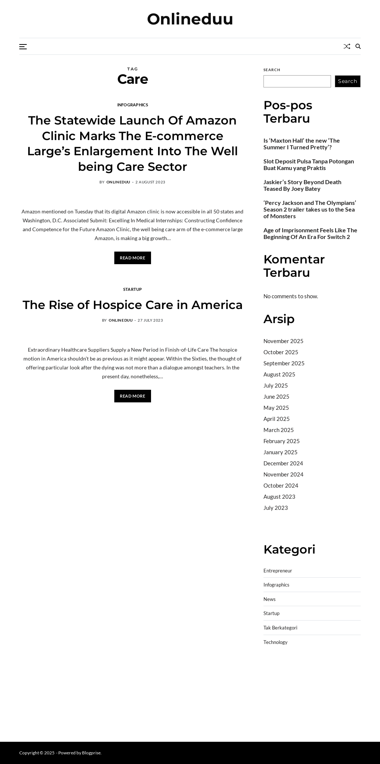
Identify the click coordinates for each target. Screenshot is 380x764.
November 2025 (283, 341)
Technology (275, 642)
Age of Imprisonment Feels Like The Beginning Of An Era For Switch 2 (310, 233)
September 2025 (284, 363)
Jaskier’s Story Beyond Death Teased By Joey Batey (302, 185)
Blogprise (91, 752)
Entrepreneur (277, 571)
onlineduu (118, 182)
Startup (132, 289)
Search (272, 69)
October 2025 (280, 352)
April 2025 (276, 418)
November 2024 (283, 474)
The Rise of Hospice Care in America (133, 305)
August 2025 (279, 374)
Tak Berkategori (280, 628)
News (269, 599)
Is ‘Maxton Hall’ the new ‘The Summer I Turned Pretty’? (301, 143)
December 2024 (283, 463)
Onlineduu (190, 19)
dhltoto (272, 668)
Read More (132, 257)
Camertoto (276, 526)
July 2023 (275, 507)
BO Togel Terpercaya (307, 668)
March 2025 (278, 429)
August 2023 (279, 496)
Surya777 (275, 724)
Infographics (132, 104)
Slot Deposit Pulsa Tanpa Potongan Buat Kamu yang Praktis (308, 164)
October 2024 (280, 485)
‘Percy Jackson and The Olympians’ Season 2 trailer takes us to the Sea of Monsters (309, 209)
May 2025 (276, 407)
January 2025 (280, 452)
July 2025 (275, 385)
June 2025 (276, 396)
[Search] (358, 46)
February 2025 (281, 441)
